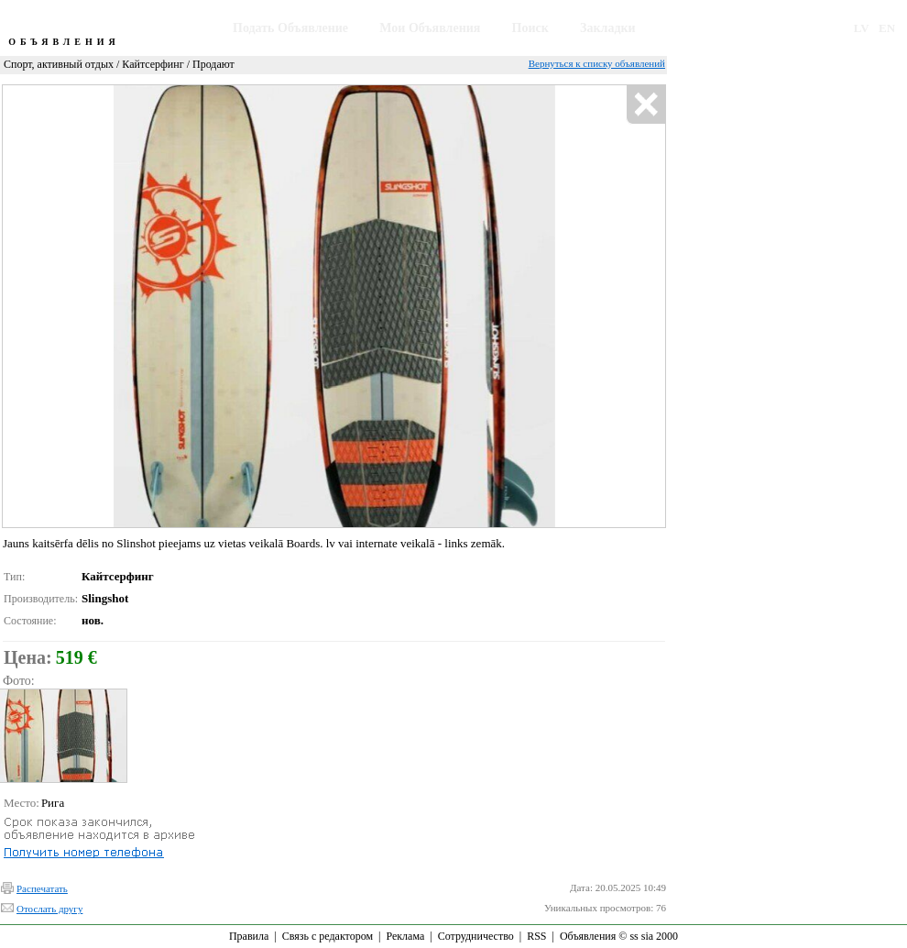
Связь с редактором (327, 936)
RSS (536, 936)
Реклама (405, 936)
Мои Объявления (429, 28)
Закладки (608, 28)
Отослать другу (49, 908)
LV (861, 28)
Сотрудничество (476, 936)
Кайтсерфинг (152, 64)
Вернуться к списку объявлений (597, 63)
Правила (248, 936)
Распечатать (42, 888)
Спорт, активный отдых (59, 64)
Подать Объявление (290, 28)
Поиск (530, 28)
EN (887, 28)
